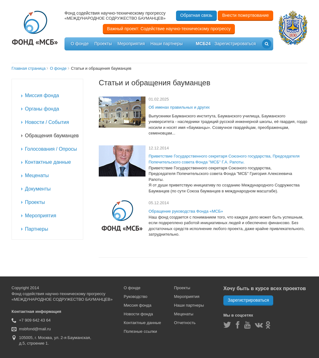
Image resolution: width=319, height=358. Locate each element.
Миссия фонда (137, 305)
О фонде (80, 43)
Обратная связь (196, 15)
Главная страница (28, 68)
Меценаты (183, 314)
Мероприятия (131, 43)
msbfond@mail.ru (35, 329)
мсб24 (203, 43)
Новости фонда (138, 314)
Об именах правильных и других (179, 107)
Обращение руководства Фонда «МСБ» (186, 211)
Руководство (135, 296)
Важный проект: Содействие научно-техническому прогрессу (169, 28)
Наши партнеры (166, 43)
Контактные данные (142, 322)
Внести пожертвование (245, 15)
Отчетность (184, 322)
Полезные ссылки (140, 331)
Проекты (103, 43)
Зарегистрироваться (248, 300)
